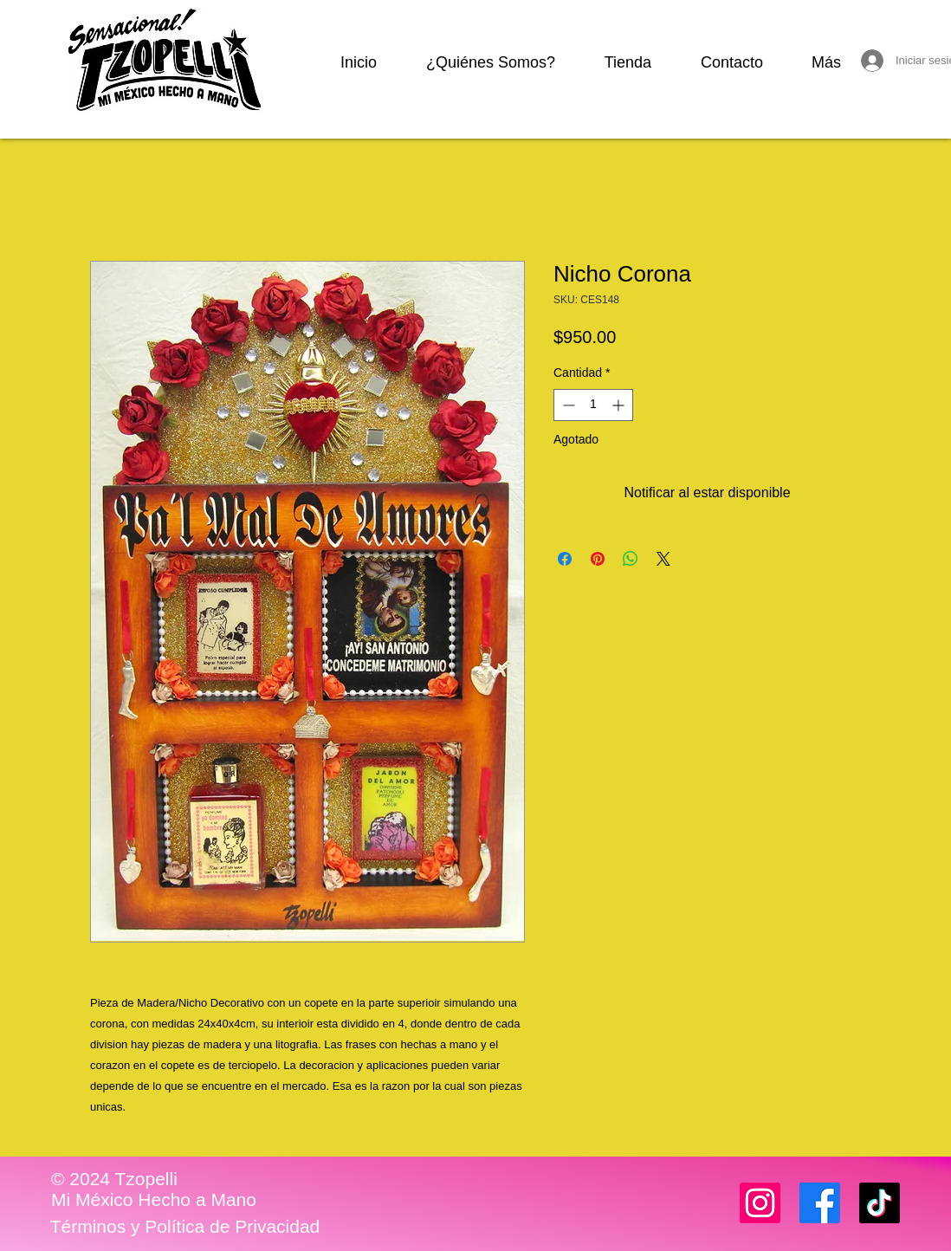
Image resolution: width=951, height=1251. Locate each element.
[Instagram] (760, 1203)
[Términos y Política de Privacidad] (184, 1226)
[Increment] (620, 405)
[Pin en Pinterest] (597, 558)
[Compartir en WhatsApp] (630, 558)
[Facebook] (819, 1203)
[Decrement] (567, 405)
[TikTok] (879, 1203)
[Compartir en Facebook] (564, 558)
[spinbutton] (593, 405)
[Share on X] (663, 558)
